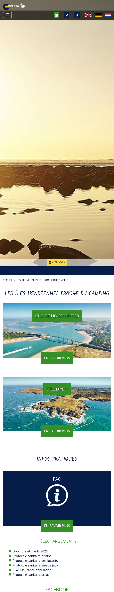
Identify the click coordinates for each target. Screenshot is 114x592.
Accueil (7, 280)
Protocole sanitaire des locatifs (35, 560)
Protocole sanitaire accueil (32, 575)
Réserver (57, 262)
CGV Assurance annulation (32, 570)
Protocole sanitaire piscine (32, 556)
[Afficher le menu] (7, 15)
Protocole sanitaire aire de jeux (35, 565)
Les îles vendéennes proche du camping (43, 280)
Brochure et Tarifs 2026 (30, 551)
